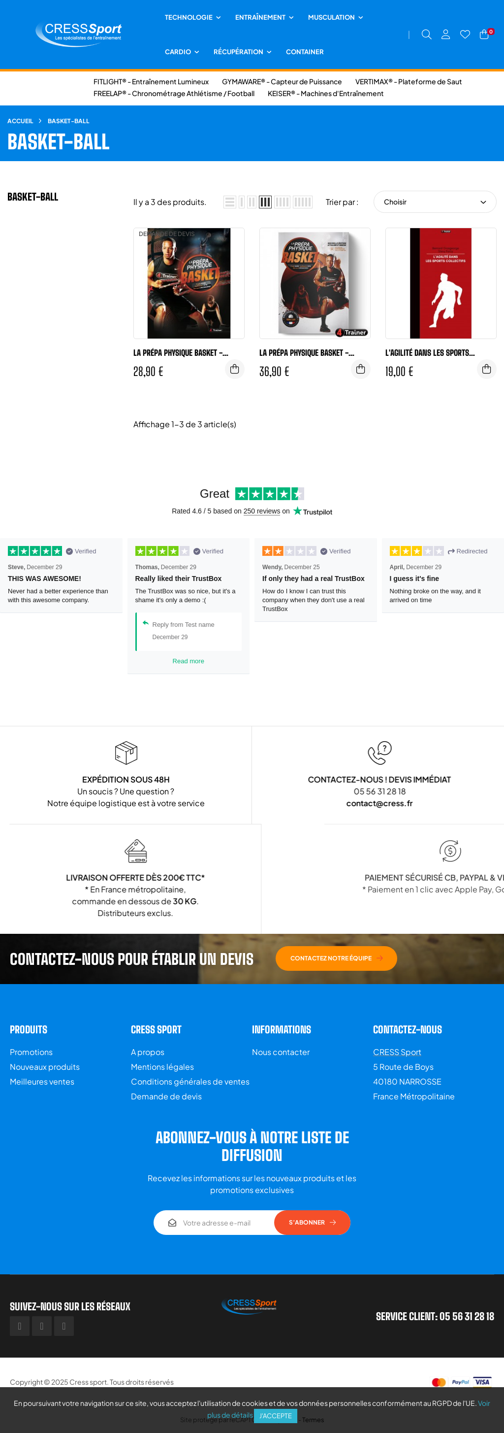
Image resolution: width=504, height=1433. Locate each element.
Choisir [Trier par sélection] (435, 201)
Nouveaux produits (45, 1066)
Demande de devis (166, 1096)
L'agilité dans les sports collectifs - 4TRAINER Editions (436, 353)
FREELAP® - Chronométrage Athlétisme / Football (174, 93)
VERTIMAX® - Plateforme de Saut (408, 81)
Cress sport (88, 1381)
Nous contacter (281, 1052)
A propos (147, 1052)
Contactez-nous (407, 1029)
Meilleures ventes (42, 1081)
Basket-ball (32, 197)
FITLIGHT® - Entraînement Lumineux (151, 81)
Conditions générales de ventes (190, 1081)
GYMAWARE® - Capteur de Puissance (282, 81)
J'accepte (275, 1416)
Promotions (31, 1052)
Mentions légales (162, 1066)
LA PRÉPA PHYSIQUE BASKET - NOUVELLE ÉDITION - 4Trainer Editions (306, 353)
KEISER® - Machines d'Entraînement (326, 93)
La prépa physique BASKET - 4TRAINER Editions (177, 353)
